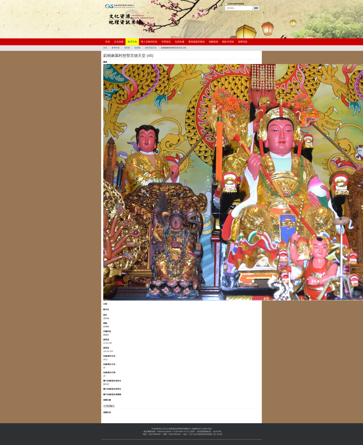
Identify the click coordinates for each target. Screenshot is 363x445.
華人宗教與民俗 (149, 41)
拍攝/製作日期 (109, 372)
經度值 (106, 339)
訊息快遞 (179, 41)
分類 (105, 304)
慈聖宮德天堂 (151, 48)
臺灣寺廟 (132, 41)
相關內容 (107, 412)
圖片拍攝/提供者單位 (112, 389)
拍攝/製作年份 (109, 356)
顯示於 (106, 309)
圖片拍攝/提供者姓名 (112, 381)
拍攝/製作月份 (109, 364)
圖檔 (105, 62)
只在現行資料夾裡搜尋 (235, 4)
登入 (221, 12)
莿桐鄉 (137, 48)
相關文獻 (107, 400)
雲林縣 (127, 48)
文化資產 (118, 41)
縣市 (105, 315)
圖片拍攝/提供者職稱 (112, 394)
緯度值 (106, 348)
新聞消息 (242, 41)
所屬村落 (107, 331)
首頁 (107, 41)
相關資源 (213, 41)
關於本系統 (228, 41)
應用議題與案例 (196, 41)
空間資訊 (166, 41)
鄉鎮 (105, 323)
